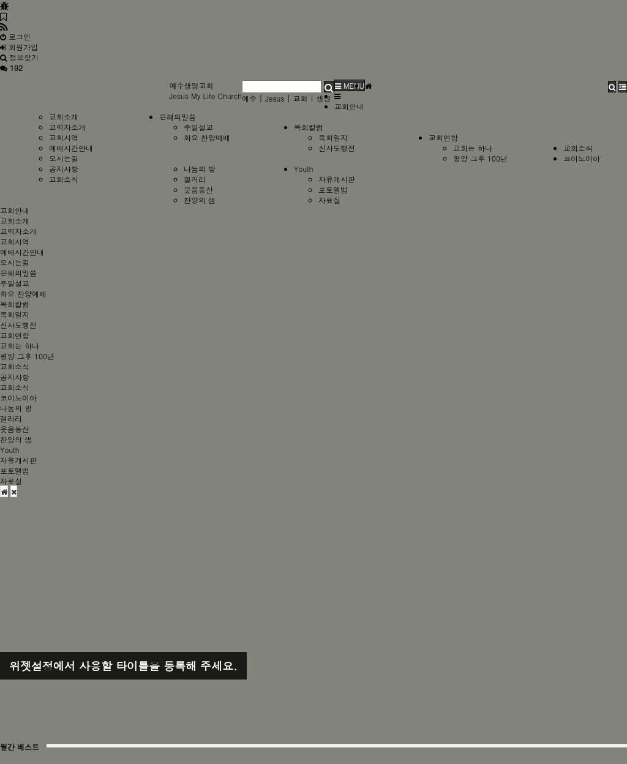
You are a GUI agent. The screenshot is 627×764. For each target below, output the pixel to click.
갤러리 (195, 179)
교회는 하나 (472, 148)
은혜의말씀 (177, 116)
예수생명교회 (191, 85)
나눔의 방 (200, 168)
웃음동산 (198, 189)
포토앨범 (333, 189)
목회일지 (333, 137)
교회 (300, 98)
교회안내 (349, 106)
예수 (249, 98)
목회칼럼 (308, 127)
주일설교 (198, 127)
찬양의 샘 (200, 200)
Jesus (275, 98)
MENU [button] (349, 85)
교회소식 (578, 148)
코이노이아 (581, 158)
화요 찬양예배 (207, 137)
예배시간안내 (71, 148)
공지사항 (63, 168)
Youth (304, 168)
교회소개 (63, 116)
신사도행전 (336, 148)
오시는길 (63, 158)
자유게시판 (336, 179)
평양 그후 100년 (480, 158)
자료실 (329, 200)
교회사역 (63, 137)
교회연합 (443, 137)
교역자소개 (67, 127)
